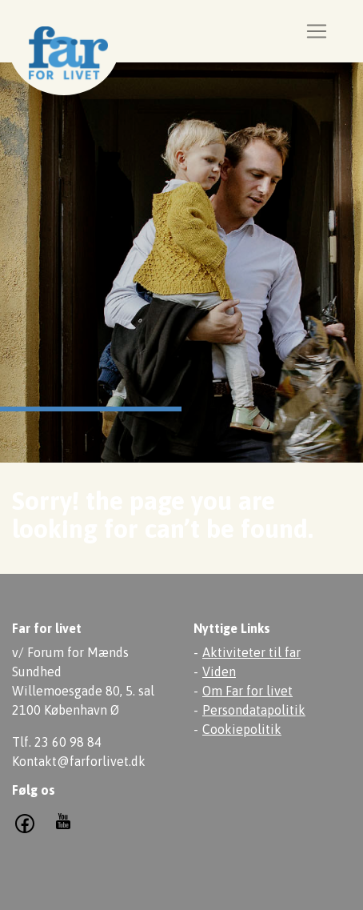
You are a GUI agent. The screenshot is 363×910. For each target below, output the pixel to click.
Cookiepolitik (241, 729)
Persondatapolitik (253, 710)
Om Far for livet (247, 691)
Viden (219, 671)
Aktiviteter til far (251, 652)
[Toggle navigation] (316, 31)
